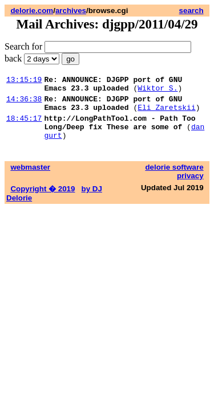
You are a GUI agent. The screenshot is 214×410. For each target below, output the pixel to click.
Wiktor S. (157, 91)
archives (70, 10)
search (191, 10)
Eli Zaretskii (166, 114)
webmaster (30, 179)
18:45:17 (24, 126)
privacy (190, 187)
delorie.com (31, 10)
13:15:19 (24, 81)
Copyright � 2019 (42, 200)
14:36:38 (24, 104)
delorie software (174, 179)
